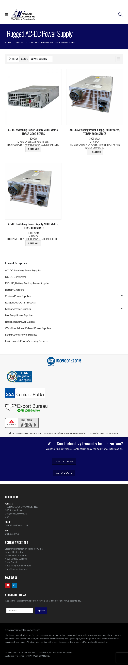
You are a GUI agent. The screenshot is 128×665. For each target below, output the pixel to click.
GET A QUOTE (64, 472)
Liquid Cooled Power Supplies (21, 334)
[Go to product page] (33, 97)
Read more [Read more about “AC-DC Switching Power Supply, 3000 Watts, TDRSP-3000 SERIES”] (34, 149)
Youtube (7, 585)
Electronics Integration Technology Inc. (24, 548)
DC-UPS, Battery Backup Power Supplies (27, 283)
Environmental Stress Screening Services (26, 340)
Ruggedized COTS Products (20, 302)
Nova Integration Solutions (18, 565)
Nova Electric (11, 562)
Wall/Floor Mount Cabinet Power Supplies (28, 328)
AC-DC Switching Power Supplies (23, 270)
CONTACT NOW (64, 461)
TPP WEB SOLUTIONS (38, 656)
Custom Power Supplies (18, 296)
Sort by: (24, 59)
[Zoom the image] (22, 418)
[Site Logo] (23, 14)
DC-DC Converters (15, 276)
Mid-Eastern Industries (16, 555)
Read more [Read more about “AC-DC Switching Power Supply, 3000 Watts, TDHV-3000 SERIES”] (34, 243)
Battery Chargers (14, 289)
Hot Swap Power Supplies (19, 315)
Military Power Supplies (18, 308)
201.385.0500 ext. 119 (16, 525)
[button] (7, 15)
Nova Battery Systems (16, 558)
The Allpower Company (16, 569)
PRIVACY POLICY (32, 630)
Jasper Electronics (14, 552)
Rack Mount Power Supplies (20, 321)
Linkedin (14, 585)
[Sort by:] (41, 59)
